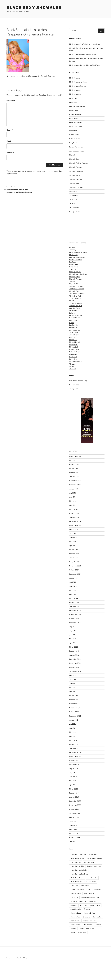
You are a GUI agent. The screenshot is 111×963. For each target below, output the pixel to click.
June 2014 (73, 586)
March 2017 (73, 469)
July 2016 (72, 493)
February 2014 (74, 602)
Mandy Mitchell (74, 342)
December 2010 (75, 752)
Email (9, 141)
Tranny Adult (73, 389)
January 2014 (74, 606)
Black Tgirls (73, 98)
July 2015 (72, 533)
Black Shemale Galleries (78, 870)
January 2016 (74, 517)
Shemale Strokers (89, 921)
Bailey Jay (72, 313)
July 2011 (72, 724)
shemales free (75, 921)
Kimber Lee (73, 340)
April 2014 (72, 594)
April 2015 (72, 546)
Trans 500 (73, 199)
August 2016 (73, 489)
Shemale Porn (74, 291)
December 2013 (75, 610)
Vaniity (71, 366)
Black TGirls (73, 255)
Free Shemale (89, 893)
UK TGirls (72, 301)
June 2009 (73, 825)
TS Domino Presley (75, 303)
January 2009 (74, 842)
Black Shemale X (75, 90)
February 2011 (74, 744)
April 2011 (72, 736)
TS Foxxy (72, 369)
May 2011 (72, 732)
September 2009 (75, 813)
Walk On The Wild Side (78, 932)
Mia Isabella (73, 131)
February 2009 (74, 837)
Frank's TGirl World (75, 114)
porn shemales (90, 901)
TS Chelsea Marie (75, 296)
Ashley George (74, 310)
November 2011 (75, 708)
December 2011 (74, 704)
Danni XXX (73, 320)
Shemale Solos (74, 175)
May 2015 (72, 541)
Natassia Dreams (75, 139)
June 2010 (73, 777)
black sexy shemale (77, 858)
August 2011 (73, 720)
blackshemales (92, 878)
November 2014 (75, 566)
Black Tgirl (74, 886)
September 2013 (75, 623)
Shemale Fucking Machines (78, 163)
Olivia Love (73, 357)
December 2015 (75, 521)
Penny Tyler (73, 359)
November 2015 (75, 525)
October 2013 (74, 618)
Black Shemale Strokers (77, 86)
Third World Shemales (77, 293)
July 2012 (72, 679)
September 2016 (75, 485)
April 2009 (73, 829)
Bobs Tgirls (73, 102)
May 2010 (72, 781)
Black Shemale (74, 78)
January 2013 (74, 655)
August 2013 (73, 627)
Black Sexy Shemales (34, 7)
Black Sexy (93, 854)
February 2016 (74, 513)
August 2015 (73, 529)
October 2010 (74, 760)
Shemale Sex (97, 917)
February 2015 (74, 554)
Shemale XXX (74, 183)
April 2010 (73, 785)
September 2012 (75, 671)
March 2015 (73, 550)
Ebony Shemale (75, 893)
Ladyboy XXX (74, 247)
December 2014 (75, 562)
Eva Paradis (73, 325)
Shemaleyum (73, 191)
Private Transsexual (76, 147)
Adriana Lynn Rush (75, 306)
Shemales (86, 917)
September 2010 (75, 764)
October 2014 (74, 570)
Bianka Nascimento (76, 315)
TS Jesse (72, 364)
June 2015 (73, 537)
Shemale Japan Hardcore (78, 274)
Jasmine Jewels (74, 330)
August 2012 (73, 675)
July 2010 (72, 773)
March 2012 (73, 696)
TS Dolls (72, 204)
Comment (11, 100)
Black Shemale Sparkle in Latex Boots (82, 55)
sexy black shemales (76, 151)
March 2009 (73, 833)
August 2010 (73, 769)
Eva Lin (71, 323)
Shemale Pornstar (75, 167)
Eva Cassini (73, 262)
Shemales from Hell (76, 187)
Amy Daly (72, 250)
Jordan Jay (73, 269)
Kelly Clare (73, 337)
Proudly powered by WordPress (17, 958)
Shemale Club (74, 159)
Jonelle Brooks (74, 335)
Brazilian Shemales (77, 889)
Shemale (72, 155)
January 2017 (74, 477)
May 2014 (72, 590)
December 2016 (75, 481)
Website (10, 152)
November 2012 (75, 663)
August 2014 (73, 578)
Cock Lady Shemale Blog (78, 381)
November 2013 (75, 614)
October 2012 (74, 667)
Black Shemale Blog (77, 866)
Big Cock (83, 854)
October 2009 (74, 809)
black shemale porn (77, 878)
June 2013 (73, 635)
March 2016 (73, 509)
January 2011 (73, 748)
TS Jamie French (75, 298)
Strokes (73, 928)
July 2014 (72, 582)
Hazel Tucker (73, 118)
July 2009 (72, 821)
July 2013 (72, 631)
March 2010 (73, 789)
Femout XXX (73, 110)
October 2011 (74, 712)
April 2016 (72, 505)
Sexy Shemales (75, 909)
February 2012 (74, 700)
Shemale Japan (74, 276)
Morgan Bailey (74, 347)
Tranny (81, 928)
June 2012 (72, 683)
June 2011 (72, 728)
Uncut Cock (90, 928)
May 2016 (72, 501)
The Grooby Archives (76, 289)
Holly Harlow (73, 327)
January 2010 (74, 797)
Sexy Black (83, 905)
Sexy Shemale (95, 905)
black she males (76, 882)
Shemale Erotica (89, 913)
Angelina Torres (74, 308)
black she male (89, 862)
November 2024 (75, 456)
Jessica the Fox (74, 332)
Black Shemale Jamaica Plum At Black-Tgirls (84, 65)
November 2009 (75, 805)
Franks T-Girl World (75, 259)
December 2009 (75, 801)
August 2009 (74, 817)
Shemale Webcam (75, 179)
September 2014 (75, 574)
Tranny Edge (73, 195)
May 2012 (72, 687)
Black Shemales (75, 94)
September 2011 (75, 716)
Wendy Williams (74, 212)
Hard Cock (74, 897)
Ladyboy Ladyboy (75, 272)
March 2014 (73, 598)
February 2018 (74, 464)
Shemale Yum (74, 281)
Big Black (73, 854)
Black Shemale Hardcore (78, 82)
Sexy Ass (73, 905)
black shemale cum (94, 866)
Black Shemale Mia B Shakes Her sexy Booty (84, 44)
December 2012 (75, 659)
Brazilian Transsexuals (77, 106)
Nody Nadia (73, 143)
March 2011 (73, 740)
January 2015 (74, 558)
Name (10, 130)
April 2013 (72, 643)
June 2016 (73, 497)
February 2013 (74, 651)
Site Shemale (87, 925)
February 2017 (74, 473)
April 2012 (72, 691)
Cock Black (97, 889)
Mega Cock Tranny (75, 127)
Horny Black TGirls (75, 122)
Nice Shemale (74, 385)
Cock (88, 889)
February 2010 (74, 793)
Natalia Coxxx (74, 135)
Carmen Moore (74, 318)
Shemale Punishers (76, 171)
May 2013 (72, 639)
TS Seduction (74, 208)
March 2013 (73, 647)
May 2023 (72, 460)
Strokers (98, 925)
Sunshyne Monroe (75, 361)
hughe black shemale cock (90, 897)
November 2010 (75, 756)
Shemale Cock (75, 913)
